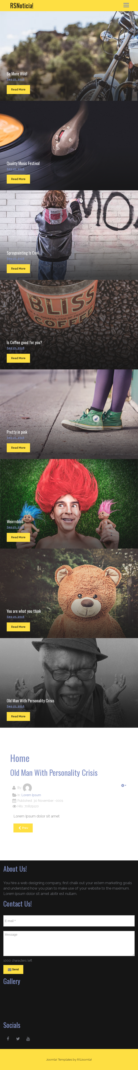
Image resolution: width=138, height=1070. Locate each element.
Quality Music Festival (23, 163)
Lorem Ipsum (31, 795)
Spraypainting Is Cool (23, 253)
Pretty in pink (17, 432)
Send (13, 969)
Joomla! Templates (59, 1059)
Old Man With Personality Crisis (30, 700)
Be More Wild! (17, 74)
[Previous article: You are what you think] (23, 827)
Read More (18, 89)
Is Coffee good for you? (24, 342)
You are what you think (24, 611)
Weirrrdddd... (16, 521)
